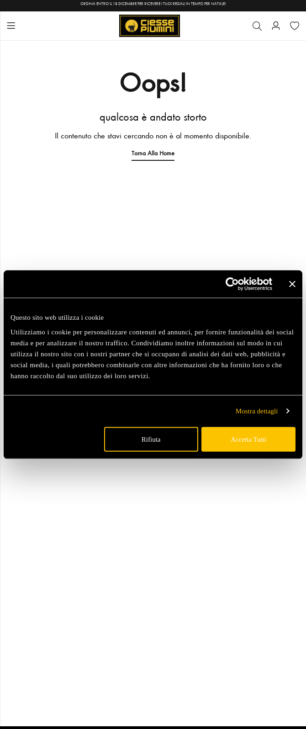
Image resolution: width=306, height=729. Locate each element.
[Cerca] (257, 26)
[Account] (276, 25)
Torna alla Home (153, 153)
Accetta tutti (248, 439)
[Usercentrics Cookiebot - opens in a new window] (232, 284)
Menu (11, 25)
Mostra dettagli (257, 411)
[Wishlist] (294, 26)
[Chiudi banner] (292, 284)
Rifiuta (151, 439)
